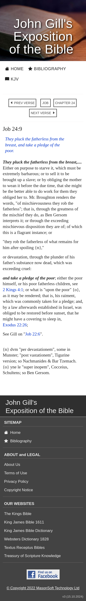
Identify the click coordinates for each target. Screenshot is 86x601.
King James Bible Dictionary (28, 531)
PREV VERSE (22, 103)
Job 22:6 (32, 334)
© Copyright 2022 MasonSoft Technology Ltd (43, 588)
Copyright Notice (18, 490)
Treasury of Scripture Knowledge (32, 556)
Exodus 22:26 (15, 324)
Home (14, 69)
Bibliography (47, 69)
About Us (12, 464)
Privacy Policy (16, 481)
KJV (12, 79)
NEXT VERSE (43, 113)
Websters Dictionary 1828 (26, 539)
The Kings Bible (17, 514)
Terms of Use (15, 473)
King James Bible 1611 (24, 522)
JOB (45, 103)
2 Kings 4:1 (13, 289)
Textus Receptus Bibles (24, 547)
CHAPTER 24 (65, 103)
